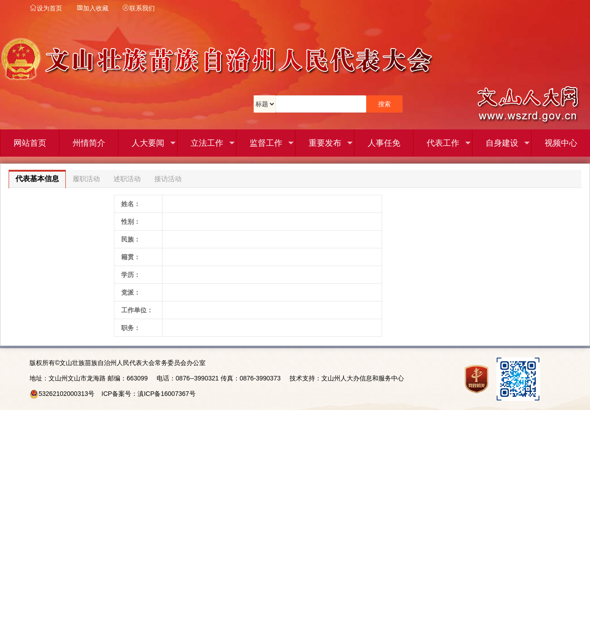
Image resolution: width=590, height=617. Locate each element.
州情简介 (89, 143)
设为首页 (46, 8)
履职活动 (86, 179)
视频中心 (561, 143)
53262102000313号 (66, 393)
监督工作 (272, 143)
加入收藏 (92, 8)
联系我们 (138, 8)
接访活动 (168, 179)
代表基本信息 (37, 179)
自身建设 (508, 143)
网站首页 (30, 143)
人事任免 (384, 143)
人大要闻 (154, 143)
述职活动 (127, 179)
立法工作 (213, 143)
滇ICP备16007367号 (167, 393)
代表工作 (449, 143)
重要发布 (331, 143)
